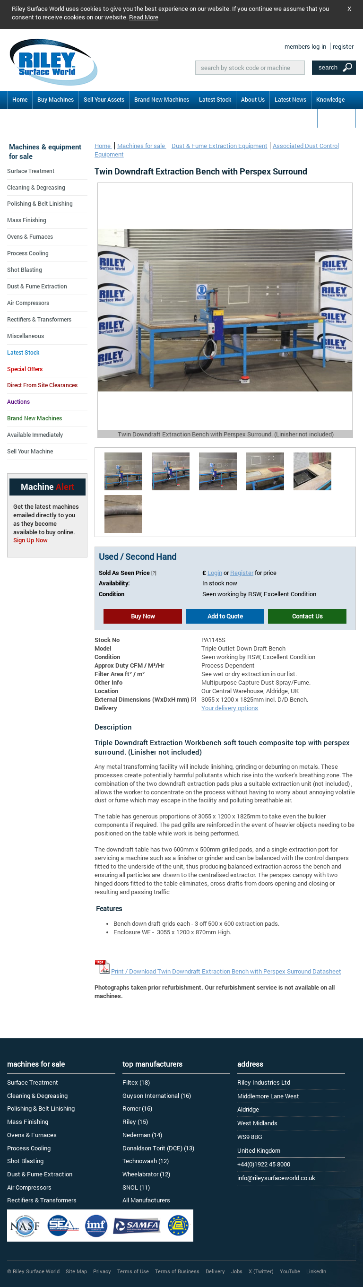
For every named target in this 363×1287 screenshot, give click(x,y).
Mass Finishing (26, 220)
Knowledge (330, 99)
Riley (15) (135, 1121)
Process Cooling (28, 253)
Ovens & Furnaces (30, 236)
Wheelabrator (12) (146, 1174)
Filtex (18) (136, 1082)
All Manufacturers (146, 1200)
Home (19, 99)
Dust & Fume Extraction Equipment (220, 145)
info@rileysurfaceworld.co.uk (276, 1178)
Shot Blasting (24, 269)
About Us (253, 99)
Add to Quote (225, 616)
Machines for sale (141, 145)
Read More (143, 17)
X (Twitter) (261, 1271)
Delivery (215, 1271)
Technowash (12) (145, 1161)
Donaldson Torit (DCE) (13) (158, 1148)
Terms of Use (133, 1271)
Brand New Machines (161, 99)
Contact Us (336, 118)
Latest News (290, 99)
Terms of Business (177, 1271)
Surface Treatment (30, 170)
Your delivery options (229, 708)
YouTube (290, 1271)
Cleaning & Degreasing (36, 187)
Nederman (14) (142, 1135)
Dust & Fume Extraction (37, 286)
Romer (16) (137, 1108)
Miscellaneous (25, 335)
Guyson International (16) (156, 1095)
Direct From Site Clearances (42, 385)
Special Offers (25, 369)
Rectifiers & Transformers (39, 319)
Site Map (76, 1271)
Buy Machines (55, 99)
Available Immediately (35, 434)
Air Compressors (28, 302)
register (343, 46)
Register (241, 572)
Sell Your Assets (104, 99)
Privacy (102, 1271)
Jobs (236, 1271)
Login (214, 572)
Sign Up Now (30, 540)
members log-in (305, 46)
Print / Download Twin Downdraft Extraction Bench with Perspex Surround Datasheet (226, 971)
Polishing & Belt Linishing (40, 203)
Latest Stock (215, 99)
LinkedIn (316, 1271)
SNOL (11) (136, 1187)
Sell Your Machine (30, 451)
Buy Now (143, 616)
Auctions (18, 401)
